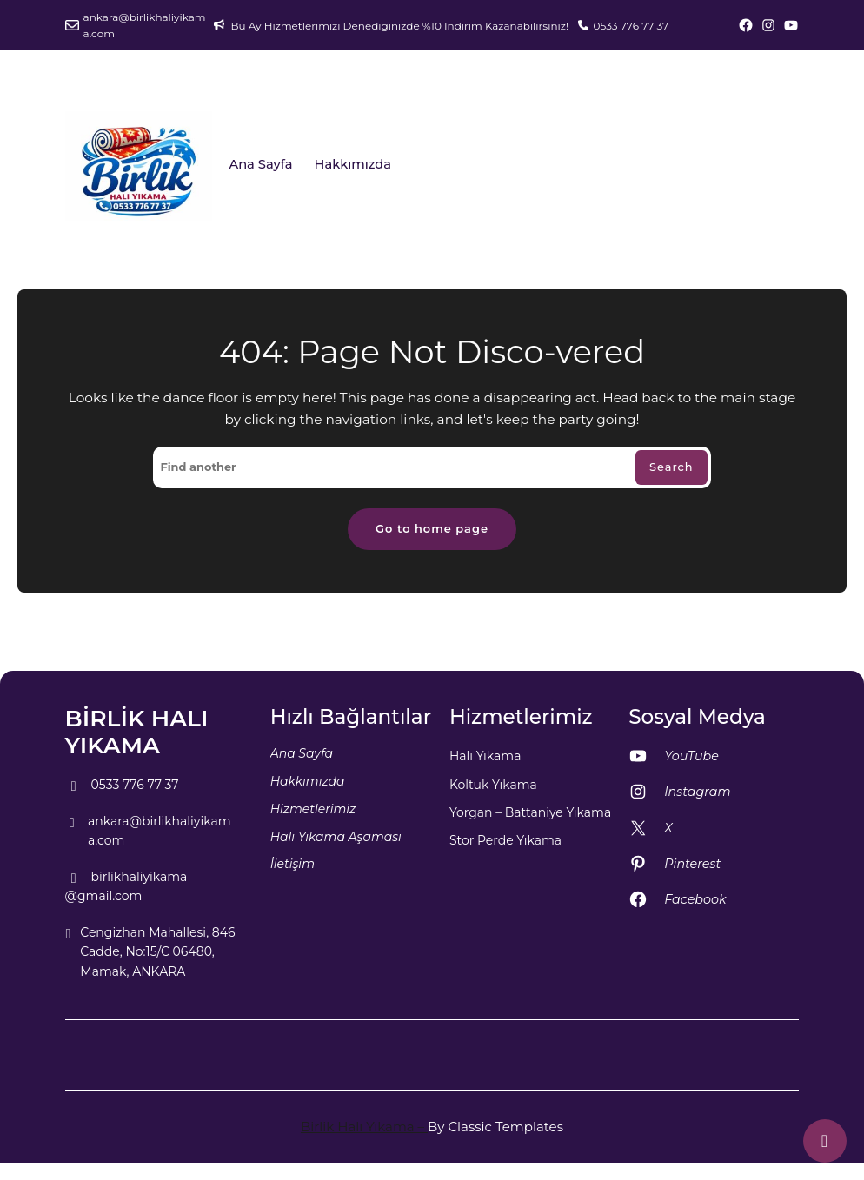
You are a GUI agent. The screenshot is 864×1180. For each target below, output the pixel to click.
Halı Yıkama (485, 756)
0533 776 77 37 (630, 25)
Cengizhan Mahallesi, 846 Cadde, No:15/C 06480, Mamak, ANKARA (150, 953)
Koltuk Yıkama (493, 784)
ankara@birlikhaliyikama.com (144, 25)
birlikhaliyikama (126, 877)
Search (671, 467)
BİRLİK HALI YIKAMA (137, 731)
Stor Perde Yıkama (505, 840)
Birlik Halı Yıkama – (364, 1126)
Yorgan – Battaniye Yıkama (530, 812)
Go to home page (432, 528)
